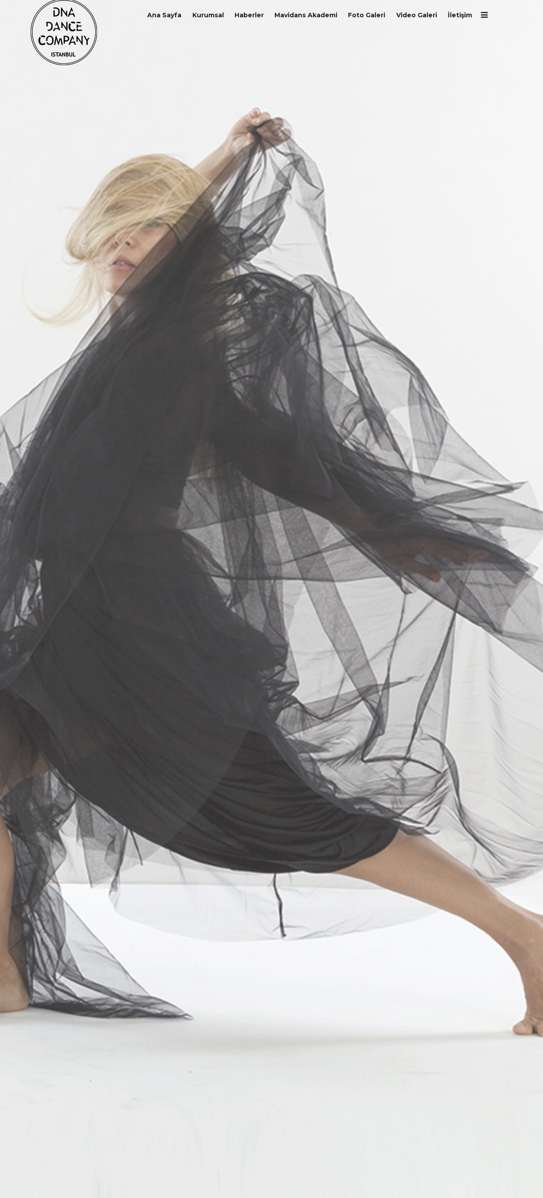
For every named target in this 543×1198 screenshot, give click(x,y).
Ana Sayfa (164, 15)
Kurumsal (208, 15)
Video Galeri (416, 15)
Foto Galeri (366, 15)
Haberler (249, 15)
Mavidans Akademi (305, 15)
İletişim (460, 15)
